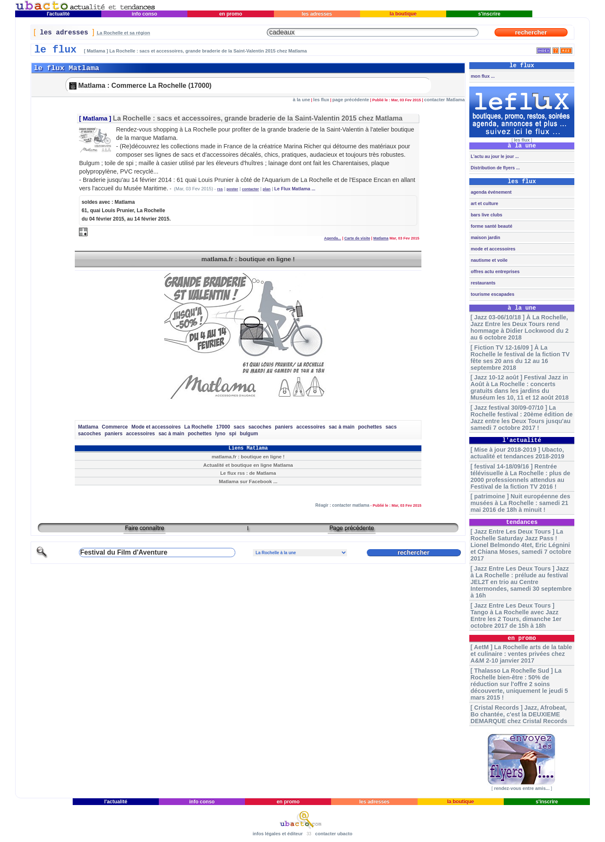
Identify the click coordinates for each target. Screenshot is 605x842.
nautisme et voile (488, 260)
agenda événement (490, 192)
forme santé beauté (490, 226)
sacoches (259, 427)
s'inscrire (489, 14)
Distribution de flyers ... (494, 167)
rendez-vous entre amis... (522, 788)
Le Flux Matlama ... (295, 188)
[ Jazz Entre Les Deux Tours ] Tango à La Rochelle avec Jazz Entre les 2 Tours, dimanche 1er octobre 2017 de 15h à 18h (516, 615)
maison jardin (484, 237)
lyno (220, 434)
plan (267, 189)
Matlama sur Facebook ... (248, 481)
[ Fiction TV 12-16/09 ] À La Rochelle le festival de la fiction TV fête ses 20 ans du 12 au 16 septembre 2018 (520, 357)
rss (220, 189)
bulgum (249, 434)
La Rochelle (198, 427)
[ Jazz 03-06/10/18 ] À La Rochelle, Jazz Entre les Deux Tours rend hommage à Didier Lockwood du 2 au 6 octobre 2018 (519, 327)
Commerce (115, 427)
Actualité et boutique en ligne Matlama (248, 465)
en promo (230, 14)
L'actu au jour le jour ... (493, 156)
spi (232, 434)
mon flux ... (482, 76)
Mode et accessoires (156, 427)
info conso (144, 14)
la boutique (403, 14)
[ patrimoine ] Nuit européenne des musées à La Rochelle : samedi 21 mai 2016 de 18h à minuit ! (520, 503)
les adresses (317, 14)
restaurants (482, 282)
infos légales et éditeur (277, 833)
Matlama (95, 118)
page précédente (350, 99)
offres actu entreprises (494, 271)
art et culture (483, 203)
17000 (223, 427)
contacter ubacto (333, 833)
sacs (239, 427)
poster (232, 189)
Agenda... (332, 238)
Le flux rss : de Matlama (248, 473)
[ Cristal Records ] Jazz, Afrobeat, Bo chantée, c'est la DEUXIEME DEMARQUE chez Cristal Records (519, 714)
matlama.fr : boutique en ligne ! (248, 259)
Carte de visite (357, 238)
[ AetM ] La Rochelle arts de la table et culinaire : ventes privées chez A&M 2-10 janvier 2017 (521, 654)
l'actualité (58, 14)
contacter (250, 189)
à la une (301, 99)
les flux (321, 99)
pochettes (370, 427)
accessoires (310, 427)
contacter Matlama (444, 99)
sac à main (342, 427)
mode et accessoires (492, 248)
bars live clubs (485, 214)
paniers (284, 427)
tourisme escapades (491, 294)
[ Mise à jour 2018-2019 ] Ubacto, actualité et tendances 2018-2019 (517, 453)
